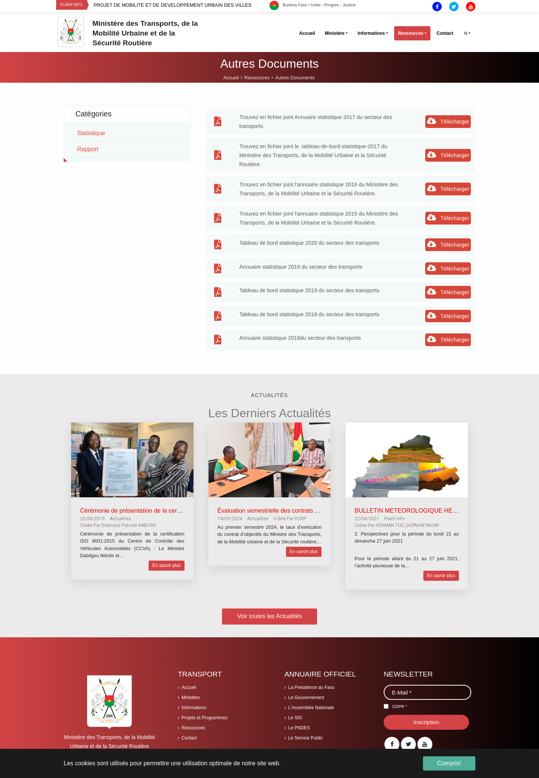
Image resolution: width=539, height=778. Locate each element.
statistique (91, 133)
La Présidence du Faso (311, 687)
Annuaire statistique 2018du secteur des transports (300, 338)
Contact (189, 738)
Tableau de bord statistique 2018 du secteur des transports (309, 314)
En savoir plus (166, 565)
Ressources (193, 727)
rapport (87, 149)
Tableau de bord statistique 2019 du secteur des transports (309, 290)
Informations (194, 707)
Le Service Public (305, 738)
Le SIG (295, 717)
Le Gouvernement (306, 697)
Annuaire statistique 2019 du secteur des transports (300, 267)
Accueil (189, 687)
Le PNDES (299, 727)
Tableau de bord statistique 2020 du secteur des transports (309, 243)
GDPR (399, 706)
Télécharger (448, 121)
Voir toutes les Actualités (269, 616)
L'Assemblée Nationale (311, 707)
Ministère (191, 697)
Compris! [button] (449, 763)
